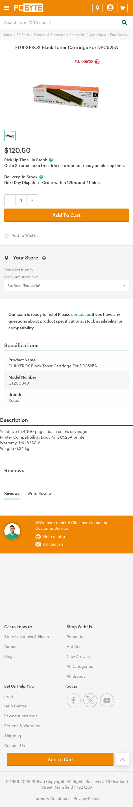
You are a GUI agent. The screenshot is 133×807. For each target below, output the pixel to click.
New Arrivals (78, 656)
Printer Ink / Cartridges (87, 35)
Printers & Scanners (49, 35)
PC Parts (23, 35)
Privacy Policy (86, 798)
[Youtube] (107, 705)
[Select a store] (97, 8)
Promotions (77, 636)
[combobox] (66, 22)
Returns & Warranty (22, 725)
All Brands (76, 676)
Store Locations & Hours (26, 636)
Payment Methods (21, 715)
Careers (11, 646)
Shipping (12, 735)
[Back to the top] (122, 759)
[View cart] (122, 8)
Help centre (54, 536)
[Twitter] (91, 705)
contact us (81, 314)
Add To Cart (66, 215)
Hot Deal (75, 646)
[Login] (110, 8)
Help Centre (15, 705)
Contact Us (14, 745)
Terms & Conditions (52, 798)
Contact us (53, 544)
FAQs (9, 696)
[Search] (124, 23)
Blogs (9, 656)
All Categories (80, 666)
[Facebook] (75, 705)
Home (7, 35)
